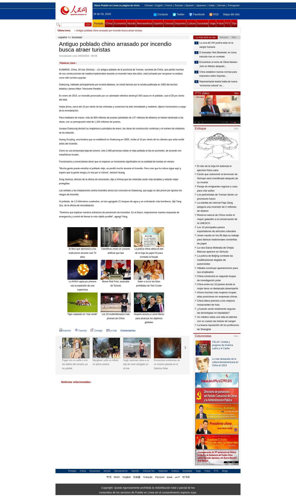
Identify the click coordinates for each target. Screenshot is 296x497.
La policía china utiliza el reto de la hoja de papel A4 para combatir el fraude (148, 253)
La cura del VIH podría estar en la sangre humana (216, 45)
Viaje (212, 23)
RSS (214, 14)
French (168, 5)
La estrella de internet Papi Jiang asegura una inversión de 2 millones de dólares (216, 206)
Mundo (131, 23)
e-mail (111, 330)
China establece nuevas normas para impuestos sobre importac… (218, 74)
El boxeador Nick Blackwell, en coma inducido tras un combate (218, 54)
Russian (179, 5)
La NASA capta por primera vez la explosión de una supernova (82, 285)
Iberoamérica (144, 23)
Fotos (220, 23)
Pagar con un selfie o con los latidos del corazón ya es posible (75, 364)
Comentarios (127, 330)
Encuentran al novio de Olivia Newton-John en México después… (218, 64)
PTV (227, 23)
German (221, 5)
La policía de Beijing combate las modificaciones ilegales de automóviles (215, 259)
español (62, 37)
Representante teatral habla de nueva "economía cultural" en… (218, 83)
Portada (98, 23)
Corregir (96, 330)
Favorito (81, 330)
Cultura (191, 23)
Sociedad (202, 23)
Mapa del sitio (231, 14)
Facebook (196, 14)
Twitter (178, 14)
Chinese (149, 5)
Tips (234, 23)
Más (236, 93)
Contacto (161, 14)
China (109, 23)
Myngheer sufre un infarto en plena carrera (106, 362)
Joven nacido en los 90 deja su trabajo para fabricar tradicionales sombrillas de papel (218, 239)
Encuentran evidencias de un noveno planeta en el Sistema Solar (167, 364)
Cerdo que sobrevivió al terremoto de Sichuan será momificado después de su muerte (217, 178)
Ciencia (168, 23)
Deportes (180, 23)
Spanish (189, 5)
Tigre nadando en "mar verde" (82, 314)
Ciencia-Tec (149, 471)
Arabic (211, 5)
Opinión (158, 23)
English (159, 5)
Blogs (225, 471)
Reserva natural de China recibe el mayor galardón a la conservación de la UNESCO (217, 219)
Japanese (201, 5)
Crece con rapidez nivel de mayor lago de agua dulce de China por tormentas (115, 30)
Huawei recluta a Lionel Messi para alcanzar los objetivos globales (149, 318)
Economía (120, 23)
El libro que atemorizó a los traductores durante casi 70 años (82, 253)
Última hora (64, 30)
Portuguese (234, 5)
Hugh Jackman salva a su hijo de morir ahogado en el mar (136, 364)
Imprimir (65, 330)
